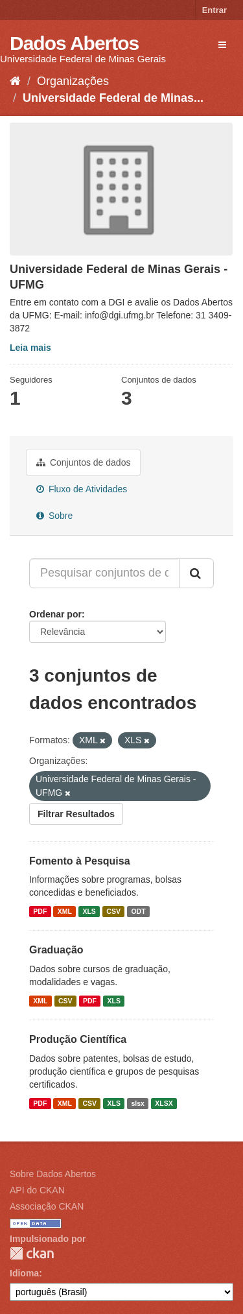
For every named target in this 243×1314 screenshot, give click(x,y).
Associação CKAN (47, 1206)
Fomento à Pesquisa (79, 860)
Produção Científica (77, 1039)
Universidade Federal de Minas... (113, 97)
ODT (138, 911)
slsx (137, 1103)
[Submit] (196, 573)
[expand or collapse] (222, 45)
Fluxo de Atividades (81, 489)
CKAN (32, 1253)
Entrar (214, 10)
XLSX (163, 1103)
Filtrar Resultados (76, 814)
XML (65, 911)
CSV (113, 911)
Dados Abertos (74, 43)
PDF (40, 911)
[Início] (15, 81)
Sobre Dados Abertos (53, 1174)
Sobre (54, 515)
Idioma (24, 1273)
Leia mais (30, 347)
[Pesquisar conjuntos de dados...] (104, 573)
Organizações (73, 81)
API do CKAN (37, 1190)
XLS (88, 911)
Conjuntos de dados (83, 462)
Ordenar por (55, 614)
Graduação (56, 949)
